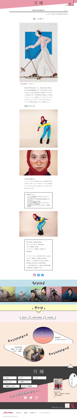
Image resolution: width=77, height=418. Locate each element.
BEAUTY (54, 13)
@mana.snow (41, 244)
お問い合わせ (18, 412)
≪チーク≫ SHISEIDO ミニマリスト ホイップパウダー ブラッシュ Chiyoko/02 (38, 203)
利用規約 (25, 412)
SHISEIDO (65, 13)
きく (21, 378)
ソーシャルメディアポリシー (44, 412)
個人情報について (33, 412)
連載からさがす (9, 386)
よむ (35, 378)
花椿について (24, 382)
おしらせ (9, 382)
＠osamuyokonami (37, 242)
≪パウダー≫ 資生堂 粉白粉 (33, 201)
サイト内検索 (27, 386)
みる (49, 13)
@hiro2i (36, 246)
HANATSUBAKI (59, 13)
